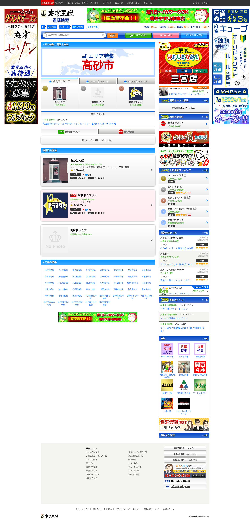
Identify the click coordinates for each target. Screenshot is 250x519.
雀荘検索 (52, 27)
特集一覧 (64, 27)
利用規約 (108, 509)
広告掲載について (151, 509)
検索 (112, 35)
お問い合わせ (168, 509)
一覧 (205, 100)
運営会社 (96, 509)
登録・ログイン (82, 509)
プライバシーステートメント (128, 509)
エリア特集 (78, 27)
